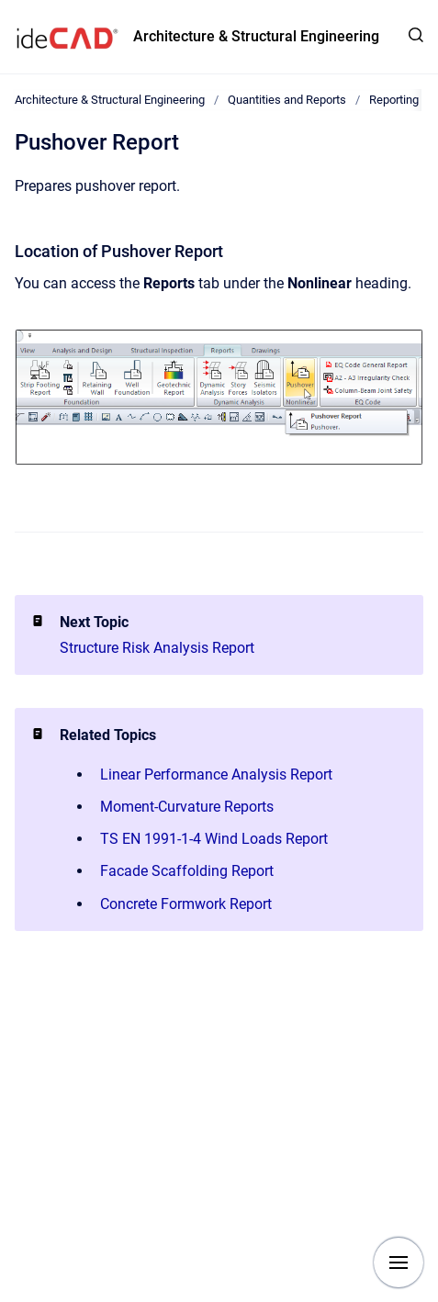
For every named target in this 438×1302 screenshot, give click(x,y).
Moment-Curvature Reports (187, 806)
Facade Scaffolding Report (187, 871)
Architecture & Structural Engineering (256, 36)
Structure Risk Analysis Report (157, 648)
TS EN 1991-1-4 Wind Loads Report (214, 838)
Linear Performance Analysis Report (216, 774)
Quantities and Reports (287, 100)
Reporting (394, 100)
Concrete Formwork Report (186, 904)
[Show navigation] (398, 1262)
